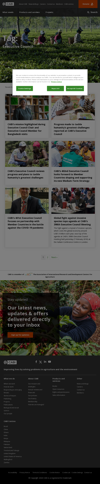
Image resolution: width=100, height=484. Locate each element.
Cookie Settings (24, 88)
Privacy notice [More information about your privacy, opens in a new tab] (56, 82)
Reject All (56, 88)
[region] (50, 82)
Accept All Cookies (75, 88)
